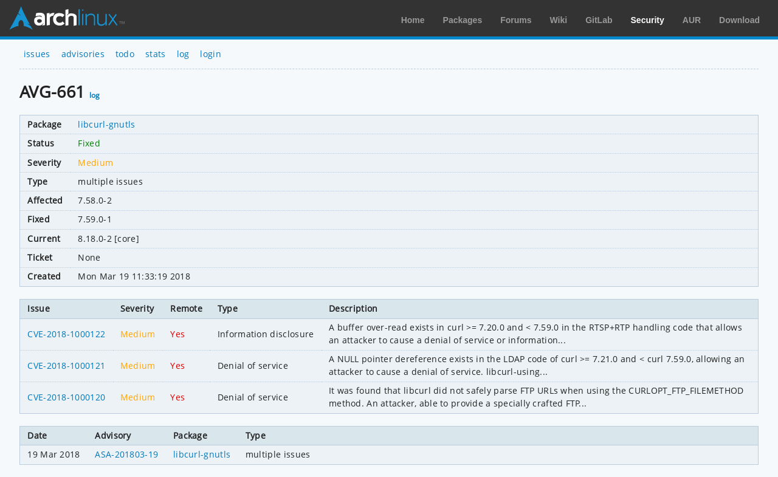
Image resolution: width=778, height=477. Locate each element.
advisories (83, 54)
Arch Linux (67, 18)
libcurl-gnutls (106, 124)
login (210, 54)
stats (155, 54)
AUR (692, 20)
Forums (515, 20)
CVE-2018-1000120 (66, 397)
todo (124, 54)
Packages (463, 20)
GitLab (598, 20)
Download (739, 20)
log (183, 54)
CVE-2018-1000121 (66, 365)
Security (647, 20)
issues (37, 54)
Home (413, 20)
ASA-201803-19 (126, 454)
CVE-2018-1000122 (66, 334)
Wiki (559, 20)
